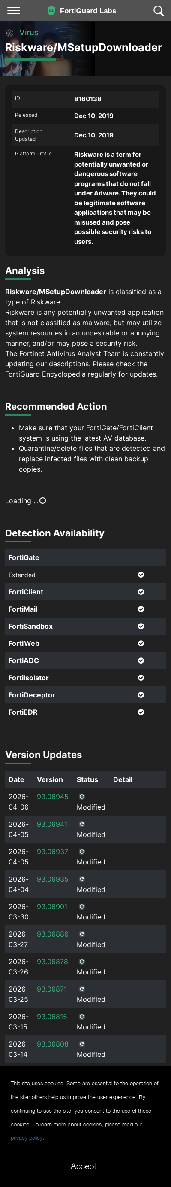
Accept (83, 1165)
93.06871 (52, 989)
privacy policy (26, 1138)
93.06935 (53, 879)
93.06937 (52, 851)
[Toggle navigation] (14, 11)
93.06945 (53, 796)
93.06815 (52, 1016)
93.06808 (53, 1044)
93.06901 (52, 906)
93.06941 (52, 824)
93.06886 (53, 934)
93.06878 (52, 961)
